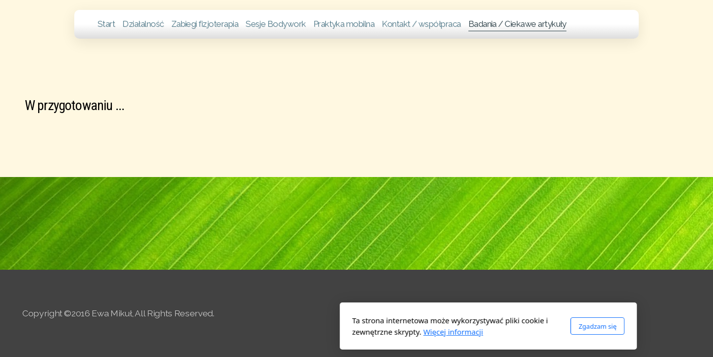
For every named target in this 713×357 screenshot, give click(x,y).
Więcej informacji (322, 332)
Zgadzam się (466, 326)
